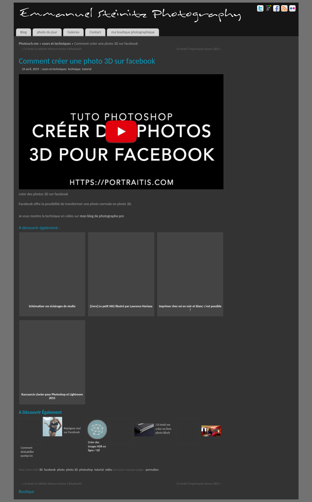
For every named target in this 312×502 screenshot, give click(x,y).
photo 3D (72, 469)
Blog (23, 32)
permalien (152, 469)
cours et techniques (54, 69)
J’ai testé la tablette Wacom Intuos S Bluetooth (51, 49)
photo (60, 469)
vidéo (108, 469)
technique (74, 69)
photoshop (86, 469)
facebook (50, 469)
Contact (95, 32)
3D (40, 469)
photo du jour (47, 32)
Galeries (73, 32)
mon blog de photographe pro (102, 216)
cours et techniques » (58, 43)
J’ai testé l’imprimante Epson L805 (198, 49)
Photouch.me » (30, 43)
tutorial (86, 69)
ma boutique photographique (133, 32)
